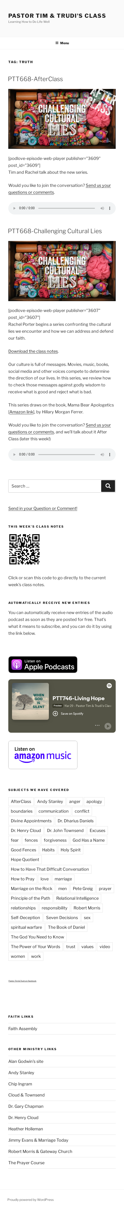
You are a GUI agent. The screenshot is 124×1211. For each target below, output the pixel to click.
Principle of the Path (30, 898)
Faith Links (21, 1016)
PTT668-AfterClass (35, 78)
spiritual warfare (26, 927)
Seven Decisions (62, 917)
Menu (62, 43)
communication (53, 811)
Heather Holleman (25, 1128)
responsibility (55, 907)
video (105, 946)
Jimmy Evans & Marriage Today (38, 1140)
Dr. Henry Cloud (26, 830)
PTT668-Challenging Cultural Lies (55, 231)
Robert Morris (87, 907)
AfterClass (21, 801)
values (87, 946)
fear (15, 840)
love (45, 878)
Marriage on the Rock (31, 888)
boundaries (21, 811)
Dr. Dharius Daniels (76, 820)
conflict (82, 811)
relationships (23, 907)
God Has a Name (89, 840)
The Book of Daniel (66, 927)
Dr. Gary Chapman (26, 1106)
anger (74, 801)
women (18, 956)
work (36, 956)
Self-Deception (25, 917)
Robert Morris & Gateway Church (40, 1151)
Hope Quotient (25, 859)
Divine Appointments (31, 820)
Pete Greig (83, 888)
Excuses (97, 830)
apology (94, 801)
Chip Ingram (20, 1084)
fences (31, 840)
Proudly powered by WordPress (30, 1200)
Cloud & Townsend (26, 1095)
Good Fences (23, 849)
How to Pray (23, 878)
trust (70, 946)
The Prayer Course (26, 1162)
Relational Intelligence (77, 898)
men (62, 888)
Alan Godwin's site (25, 1061)
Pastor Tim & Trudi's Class (57, 15)
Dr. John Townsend (65, 830)
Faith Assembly (22, 1028)
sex (87, 917)
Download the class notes (33, 351)
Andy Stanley (50, 801)
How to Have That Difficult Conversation (50, 869)
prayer (105, 888)
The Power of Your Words (35, 946)
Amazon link (21, 411)
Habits (48, 849)
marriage (63, 878)
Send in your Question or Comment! (42, 508)
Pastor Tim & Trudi (17, 981)
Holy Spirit (71, 849)
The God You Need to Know (37, 937)
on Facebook (30, 981)
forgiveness (55, 840)
